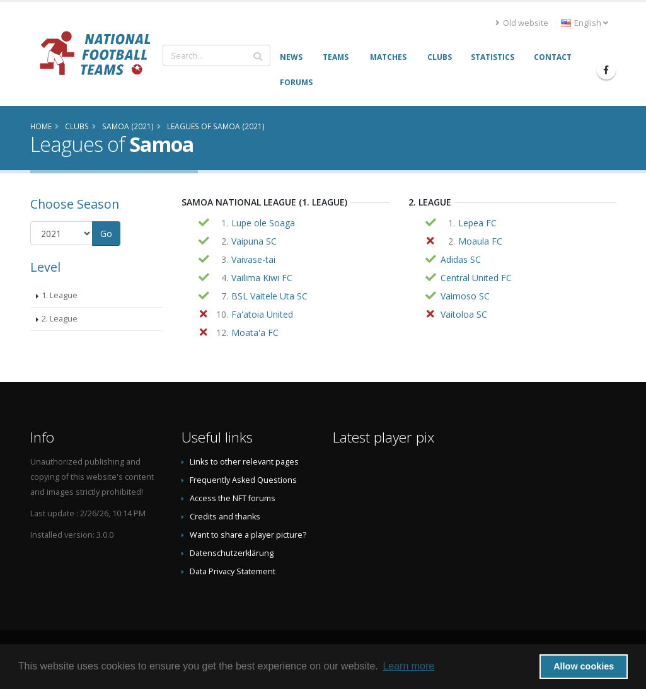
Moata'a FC (255, 333)
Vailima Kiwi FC (261, 278)
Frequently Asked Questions (243, 480)
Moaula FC (480, 241)
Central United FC (476, 278)
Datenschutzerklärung (232, 553)
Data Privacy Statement (232, 571)
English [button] (584, 23)
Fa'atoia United (262, 314)
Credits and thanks (225, 516)
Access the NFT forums (232, 498)
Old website (521, 23)
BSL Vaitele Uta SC (269, 296)
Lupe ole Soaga (263, 223)
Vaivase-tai (253, 259)
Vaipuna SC (254, 241)
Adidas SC (461, 259)
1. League (60, 295)
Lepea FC (477, 223)
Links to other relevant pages (244, 461)
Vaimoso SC (465, 296)
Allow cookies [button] (583, 666)
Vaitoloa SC (464, 314)
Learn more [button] (408, 666)
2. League (60, 318)
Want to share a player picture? (248, 535)
